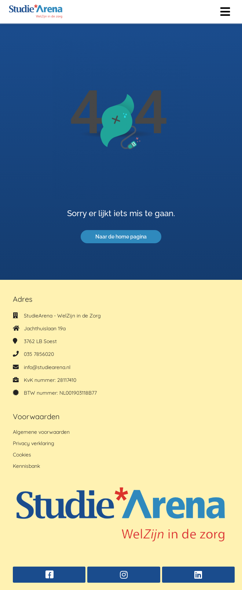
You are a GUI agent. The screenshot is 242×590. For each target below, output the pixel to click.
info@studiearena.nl (47, 367)
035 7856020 (39, 354)
